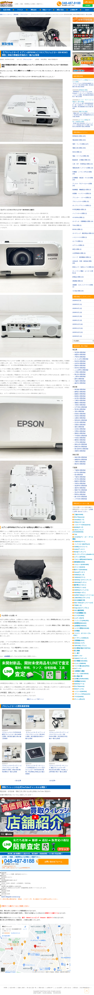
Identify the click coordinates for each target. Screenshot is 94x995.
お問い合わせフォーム (56, 862)
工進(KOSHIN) (78, 514)
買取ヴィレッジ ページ (35, 699)
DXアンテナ (77, 668)
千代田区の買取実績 (81, 435)
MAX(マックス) (79, 689)
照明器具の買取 (83, 90)
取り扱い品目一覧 (32, 987)
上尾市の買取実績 (80, 376)
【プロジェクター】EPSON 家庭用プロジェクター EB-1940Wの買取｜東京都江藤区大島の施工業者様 (12, 724)
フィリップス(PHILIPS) (81, 620)
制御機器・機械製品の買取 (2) (81, 189)
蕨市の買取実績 (79, 379)
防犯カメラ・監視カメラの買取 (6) (83, 267)
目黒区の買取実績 (80, 424)
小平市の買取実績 (80, 442)
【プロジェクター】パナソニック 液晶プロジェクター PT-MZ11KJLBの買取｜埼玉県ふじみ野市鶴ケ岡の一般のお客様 (59, 757)
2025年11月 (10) (77, 328)
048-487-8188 (20, 862)
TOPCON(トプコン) (80, 645)
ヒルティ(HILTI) (79, 618)
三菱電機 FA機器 (79, 671)
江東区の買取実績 (80, 400)
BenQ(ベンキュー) (80, 552)
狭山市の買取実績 (80, 374)
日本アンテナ (78, 656)
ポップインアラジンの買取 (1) (81, 205)
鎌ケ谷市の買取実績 (81, 496)
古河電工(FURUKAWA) (81, 678)
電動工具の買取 (83, 111)
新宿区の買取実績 (80, 396)
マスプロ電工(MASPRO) (81, 666)
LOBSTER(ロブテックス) (82, 597)
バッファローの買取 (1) (79, 213)
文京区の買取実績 (80, 429)
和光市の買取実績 (80, 361)
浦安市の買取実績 (80, 488)
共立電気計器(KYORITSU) (82, 648)
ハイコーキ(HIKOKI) (80, 691)
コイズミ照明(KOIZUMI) (81, 628)
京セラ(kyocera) (79, 517)
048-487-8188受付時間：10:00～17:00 (69, 3)
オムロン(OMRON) (80, 663)
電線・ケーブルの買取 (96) (80, 156)
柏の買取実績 (79, 474)
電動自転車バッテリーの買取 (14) (82, 168)
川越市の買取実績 (80, 381)
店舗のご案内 (22, 987)
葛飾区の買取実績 (80, 402)
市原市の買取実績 (80, 483)
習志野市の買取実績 (81, 485)
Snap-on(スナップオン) (81, 608)
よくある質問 (57, 987)
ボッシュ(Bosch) (79, 699)
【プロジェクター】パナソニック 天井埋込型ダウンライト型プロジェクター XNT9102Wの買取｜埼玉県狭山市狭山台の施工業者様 (35, 759)
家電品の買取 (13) (78, 277)
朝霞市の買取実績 (80, 354)
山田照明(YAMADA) (80, 625)
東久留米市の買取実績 (81, 449)
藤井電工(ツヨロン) (80, 585)
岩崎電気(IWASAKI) (80, 623)
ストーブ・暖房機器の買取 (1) (81, 257)
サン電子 (77, 653)
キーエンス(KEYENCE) (81, 673)
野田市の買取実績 (80, 494)
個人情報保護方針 (83, 987)
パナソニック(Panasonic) (82, 694)
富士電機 (77, 650)
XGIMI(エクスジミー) (80, 546)
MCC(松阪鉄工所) (79, 600)
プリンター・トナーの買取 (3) (81, 197)
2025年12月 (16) (77, 324)
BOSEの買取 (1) (77, 229)
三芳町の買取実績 (80, 372)
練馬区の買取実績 (80, 391)
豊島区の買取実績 (80, 433)
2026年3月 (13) (77, 312)
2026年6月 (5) (76, 300)
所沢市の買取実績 (80, 368)
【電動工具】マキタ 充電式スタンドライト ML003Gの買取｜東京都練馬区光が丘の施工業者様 (83, 115)
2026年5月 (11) (77, 304)
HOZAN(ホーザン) (79, 592)
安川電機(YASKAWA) (80, 661)
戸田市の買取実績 (80, 357)
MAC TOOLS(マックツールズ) (83, 603)
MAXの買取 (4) (77, 152)
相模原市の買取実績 (81, 459)
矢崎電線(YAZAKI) (79, 681)
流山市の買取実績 (80, 492)
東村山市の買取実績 (81, 444)
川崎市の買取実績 (80, 461)
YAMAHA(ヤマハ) (79, 541)
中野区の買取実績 (80, 431)
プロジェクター (24, 14)
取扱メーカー (47, 10)
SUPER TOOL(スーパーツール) (84, 595)
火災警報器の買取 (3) (78, 253)
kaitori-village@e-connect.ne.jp (10, 897)
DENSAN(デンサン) (80, 582)
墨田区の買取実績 (80, 440)
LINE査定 (88, 6)
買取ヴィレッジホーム (6, 14)
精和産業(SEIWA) (79, 562)
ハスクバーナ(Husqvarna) (82, 524)
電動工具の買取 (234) (79, 148)
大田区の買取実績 (80, 405)
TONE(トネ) (78, 605)
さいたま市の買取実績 (81, 359)
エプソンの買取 (83, 80)
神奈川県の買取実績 (81, 457)
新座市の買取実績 (80, 365)
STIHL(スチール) (79, 522)
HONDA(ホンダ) (79, 574)
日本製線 (77, 631)
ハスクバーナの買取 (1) (79, 237)
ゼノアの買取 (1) (77, 241)
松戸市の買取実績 (80, 472)
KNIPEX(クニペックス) (81, 590)
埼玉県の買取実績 (80, 352)
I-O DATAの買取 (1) (78, 217)
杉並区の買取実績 (80, 413)
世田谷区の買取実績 (81, 420)
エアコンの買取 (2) (78, 245)
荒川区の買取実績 (80, 409)
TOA (75, 534)
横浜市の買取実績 (80, 464)
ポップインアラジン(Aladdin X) (84, 554)
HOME (7, 987)
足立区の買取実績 (80, 422)
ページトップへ (92, 991)
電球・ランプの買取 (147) (80, 144)
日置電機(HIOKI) (79, 640)
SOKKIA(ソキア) (79, 643)
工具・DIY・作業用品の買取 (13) (82, 164)
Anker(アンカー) (79, 549)
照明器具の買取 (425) (79, 136)
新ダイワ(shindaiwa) (80, 569)
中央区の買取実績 (80, 438)
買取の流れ (60, 10)
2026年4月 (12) (77, 308)
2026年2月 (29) (77, 316)
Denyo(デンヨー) (79, 572)
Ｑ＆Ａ (87, 10)
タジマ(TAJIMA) (79, 615)
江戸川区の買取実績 (81, 407)
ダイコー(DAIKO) (79, 567)
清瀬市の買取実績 (80, 451)
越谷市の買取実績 (80, 383)
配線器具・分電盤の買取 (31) (81, 160)
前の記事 (18, 780)
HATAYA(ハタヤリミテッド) (82, 580)
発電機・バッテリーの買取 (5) (81, 193)
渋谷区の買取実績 (80, 416)
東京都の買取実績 (80, 389)
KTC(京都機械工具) (80, 613)
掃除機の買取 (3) (77, 281)
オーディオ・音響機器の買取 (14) (82, 221)
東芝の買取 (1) (76, 249)
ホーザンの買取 (83, 120)
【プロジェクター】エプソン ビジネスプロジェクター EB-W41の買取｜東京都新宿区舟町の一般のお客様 (35, 724)
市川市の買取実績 (80, 479)
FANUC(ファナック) (80, 658)
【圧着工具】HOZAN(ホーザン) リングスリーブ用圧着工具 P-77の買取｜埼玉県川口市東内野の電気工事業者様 (82, 125)
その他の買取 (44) (78, 291)
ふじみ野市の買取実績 (81, 370)
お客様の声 (73, 10)
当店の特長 (6, 10)
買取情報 (16, 14)
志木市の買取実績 (80, 363)
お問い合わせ (89, 2)
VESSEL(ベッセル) (80, 587)
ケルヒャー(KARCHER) (81, 564)
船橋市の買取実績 (80, 481)
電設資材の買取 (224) (79, 140)
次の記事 (52, 780)
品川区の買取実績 (80, 398)
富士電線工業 (78, 676)
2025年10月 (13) (77, 332)
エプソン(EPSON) (79, 557)
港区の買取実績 (79, 427)
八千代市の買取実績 (81, 499)
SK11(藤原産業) (79, 610)
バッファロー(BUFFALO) (82, 544)
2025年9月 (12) (77, 336)
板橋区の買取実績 (80, 394)
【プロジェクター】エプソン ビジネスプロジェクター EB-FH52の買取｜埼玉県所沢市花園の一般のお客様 (59, 724)
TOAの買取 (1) (76, 225)
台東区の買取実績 (80, 418)
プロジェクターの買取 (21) (80, 201)
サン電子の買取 (79, 101)
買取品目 (34, 10)
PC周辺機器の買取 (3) (79, 209)
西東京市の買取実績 (81, 446)
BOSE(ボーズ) (78, 527)
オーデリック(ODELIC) (81, 638)
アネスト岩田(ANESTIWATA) (83, 559)
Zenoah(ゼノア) (79, 519)
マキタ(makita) (79, 696)
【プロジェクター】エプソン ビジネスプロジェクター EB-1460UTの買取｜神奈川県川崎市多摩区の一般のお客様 (12, 757)
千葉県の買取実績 (80, 470)
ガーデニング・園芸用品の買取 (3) (83, 233)
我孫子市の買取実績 (81, 490)
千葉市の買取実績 (80, 477)
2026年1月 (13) (77, 320)
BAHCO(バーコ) (79, 684)
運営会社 (74, 987)
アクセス (20, 10)
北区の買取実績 (79, 411)
